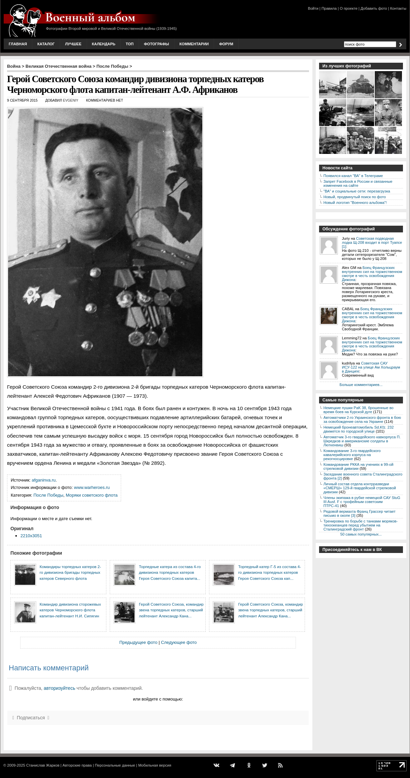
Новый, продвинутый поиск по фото (354, 197)
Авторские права (77, 765)
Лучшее (73, 44)
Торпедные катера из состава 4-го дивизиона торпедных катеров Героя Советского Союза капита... (170, 572)
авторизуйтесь (59, 688)
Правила (329, 8)
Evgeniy (70, 100)
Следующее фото (179, 642)
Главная (18, 44)
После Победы (113, 66)
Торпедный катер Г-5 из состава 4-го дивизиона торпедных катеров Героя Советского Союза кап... (269, 572)
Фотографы (156, 44)
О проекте (349, 8)
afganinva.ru (44, 480)
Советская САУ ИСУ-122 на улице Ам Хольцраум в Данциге (371, 367)
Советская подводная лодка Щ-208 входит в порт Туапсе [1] (372, 242)
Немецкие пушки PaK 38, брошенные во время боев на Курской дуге (358, 410)
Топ (130, 44)
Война (13, 66)
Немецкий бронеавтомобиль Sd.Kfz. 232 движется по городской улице (358, 429)
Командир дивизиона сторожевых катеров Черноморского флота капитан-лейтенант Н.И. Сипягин (70, 610)
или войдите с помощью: (158, 699)
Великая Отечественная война (58, 66)
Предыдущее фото (138, 642)
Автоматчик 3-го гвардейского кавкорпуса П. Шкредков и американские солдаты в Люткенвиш (362, 441)
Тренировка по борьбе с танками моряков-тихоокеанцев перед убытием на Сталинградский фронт (360, 525)
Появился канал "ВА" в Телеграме (353, 176)
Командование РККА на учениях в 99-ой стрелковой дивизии (358, 466)
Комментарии (194, 44)
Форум (226, 44)
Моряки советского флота (92, 495)
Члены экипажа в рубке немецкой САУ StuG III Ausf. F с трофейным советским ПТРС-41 (361, 502)
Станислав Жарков (42, 765)
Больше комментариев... (361, 385)
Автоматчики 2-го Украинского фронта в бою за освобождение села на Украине (362, 419)
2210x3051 (31, 535)
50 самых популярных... (360, 534)
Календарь (103, 44)
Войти (313, 8)
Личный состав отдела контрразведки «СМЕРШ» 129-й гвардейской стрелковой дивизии (359, 488)
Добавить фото (374, 8)
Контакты (398, 8)
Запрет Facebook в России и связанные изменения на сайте (357, 183)
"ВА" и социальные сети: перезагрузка (356, 191)
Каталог (46, 44)
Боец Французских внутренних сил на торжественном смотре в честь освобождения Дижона (372, 274)
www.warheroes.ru (92, 487)
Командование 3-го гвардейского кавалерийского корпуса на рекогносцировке (351, 455)
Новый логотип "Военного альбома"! (355, 203)
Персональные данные (115, 765)
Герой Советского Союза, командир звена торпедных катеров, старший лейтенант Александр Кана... (171, 610)
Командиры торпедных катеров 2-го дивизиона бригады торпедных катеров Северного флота (70, 572)
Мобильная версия (154, 765)
